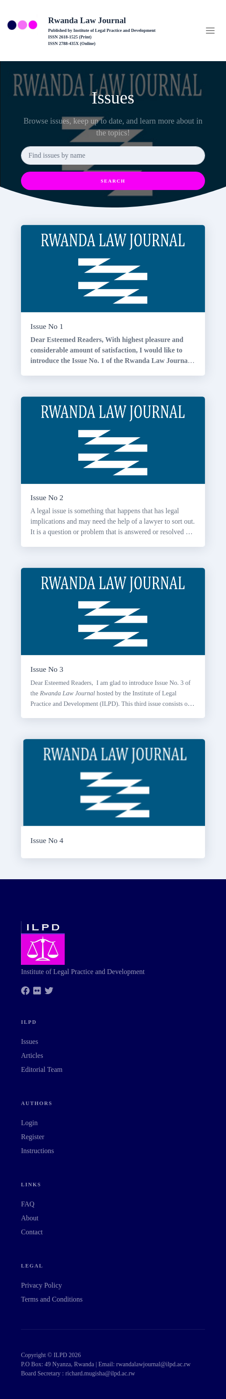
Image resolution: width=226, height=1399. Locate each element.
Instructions (37, 1150)
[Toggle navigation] (210, 30)
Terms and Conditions (52, 1299)
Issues (29, 1041)
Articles (32, 1055)
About (29, 1218)
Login (29, 1122)
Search (113, 180)
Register (32, 1136)
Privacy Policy (41, 1285)
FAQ (28, 1204)
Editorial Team (42, 1069)
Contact (32, 1232)
